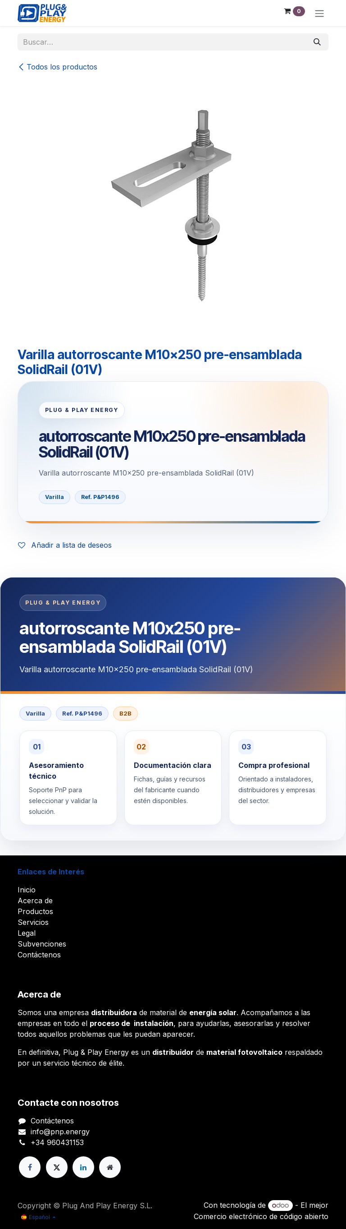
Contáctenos (39, 954)
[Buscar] (317, 42)
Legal (27, 933)
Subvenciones (42, 943)
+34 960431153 (57, 1142)
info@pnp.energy (60, 1131)
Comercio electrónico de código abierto (261, 1216)
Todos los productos (57, 66)
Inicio (27, 889)
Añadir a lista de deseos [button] (65, 545)
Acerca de (35, 900)
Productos (35, 911)
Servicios (33, 922)
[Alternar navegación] (319, 13)
